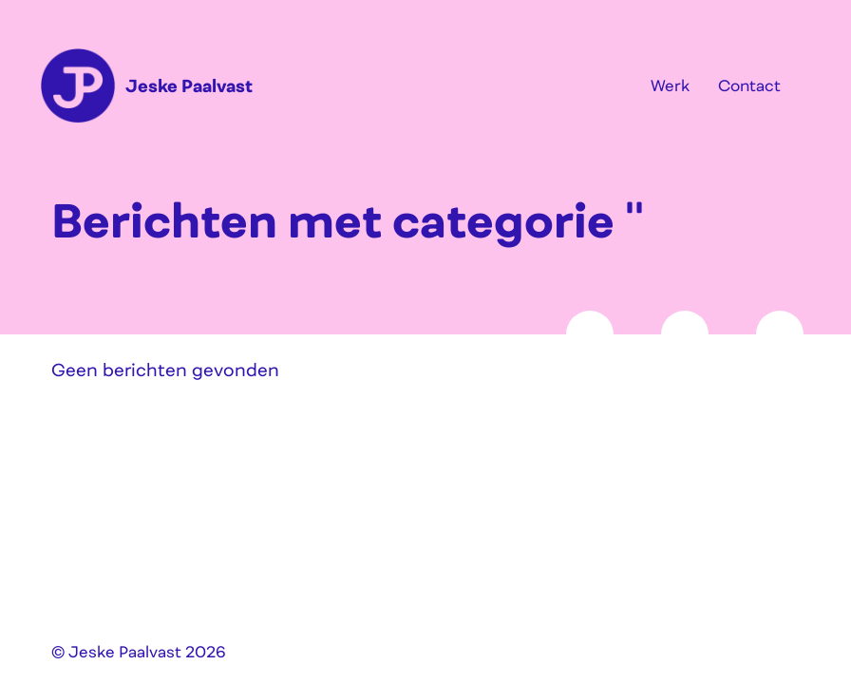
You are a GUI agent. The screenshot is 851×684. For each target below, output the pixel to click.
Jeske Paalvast (189, 86)
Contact (749, 85)
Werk (670, 85)
